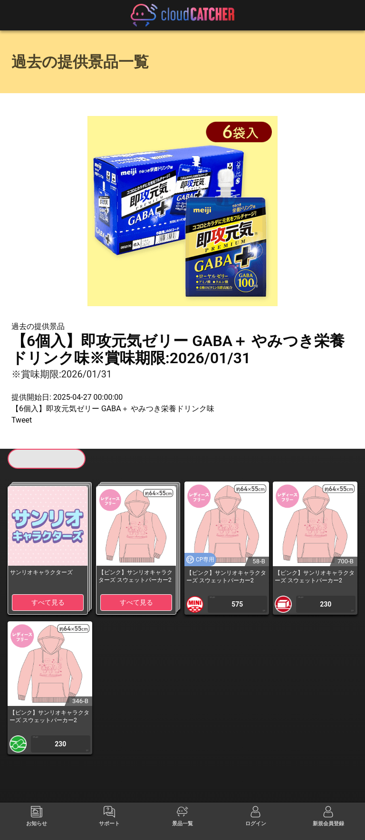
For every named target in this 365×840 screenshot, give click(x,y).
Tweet (21, 420)
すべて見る (48, 602)
